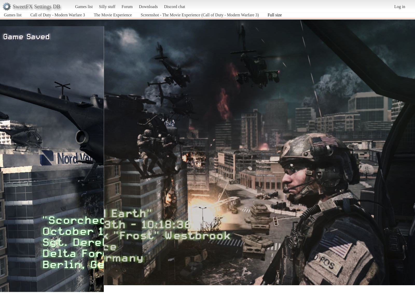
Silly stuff (107, 6)
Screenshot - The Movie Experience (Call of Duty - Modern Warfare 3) (200, 15)
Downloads (148, 6)
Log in (399, 6)
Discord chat (174, 6)
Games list (84, 6)
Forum (127, 6)
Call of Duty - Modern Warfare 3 (57, 15)
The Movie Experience (113, 15)
